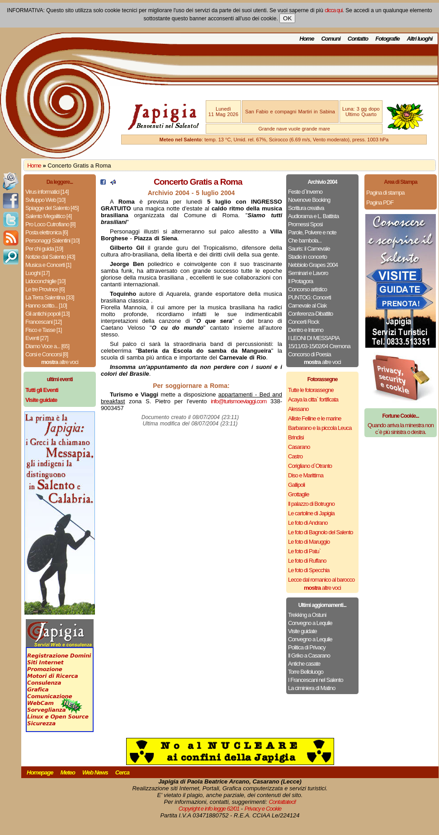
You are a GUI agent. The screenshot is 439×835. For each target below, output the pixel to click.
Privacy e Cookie (263, 808)
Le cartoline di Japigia (311, 513)
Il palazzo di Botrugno (311, 503)
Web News (95, 772)
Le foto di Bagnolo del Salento (320, 532)
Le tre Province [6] (45, 289)
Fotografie (387, 38)
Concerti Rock (303, 321)
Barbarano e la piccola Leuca (319, 427)
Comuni (330, 38)
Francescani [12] (43, 321)
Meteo (67, 772)
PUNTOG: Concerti (309, 297)
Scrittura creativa (306, 208)
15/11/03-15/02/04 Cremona (319, 346)
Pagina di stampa (385, 192)
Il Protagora (300, 281)
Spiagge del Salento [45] (52, 208)
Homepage (40, 772)
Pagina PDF (379, 202)
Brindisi (296, 437)
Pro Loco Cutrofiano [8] (50, 224)
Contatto (358, 38)
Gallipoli (296, 484)
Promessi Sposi (305, 224)
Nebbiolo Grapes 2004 (313, 264)
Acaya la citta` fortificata (313, 399)
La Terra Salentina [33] (49, 297)
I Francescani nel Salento (315, 679)
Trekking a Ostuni (307, 614)
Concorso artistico (307, 289)
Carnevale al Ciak (307, 305)
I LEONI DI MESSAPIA (314, 338)
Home (306, 38)
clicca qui (333, 10)
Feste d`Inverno (305, 191)
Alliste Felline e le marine (314, 418)
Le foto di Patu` (304, 551)
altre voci (59, 362)
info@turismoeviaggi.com (238, 401)
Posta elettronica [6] (46, 232)
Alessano (298, 409)
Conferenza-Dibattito (310, 313)
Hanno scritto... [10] (46, 305)
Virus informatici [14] (47, 191)
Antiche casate (304, 663)
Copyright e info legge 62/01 (209, 808)
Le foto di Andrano (308, 522)
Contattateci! (282, 801)
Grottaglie (298, 494)
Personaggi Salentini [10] (52, 240)
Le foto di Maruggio (309, 541)
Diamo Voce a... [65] (47, 346)
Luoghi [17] (37, 273)
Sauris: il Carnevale (309, 248)
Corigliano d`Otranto (310, 465)
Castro (295, 456)
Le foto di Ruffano (307, 560)
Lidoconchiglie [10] (45, 281)
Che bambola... (304, 240)
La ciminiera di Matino (311, 688)
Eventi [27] (36, 338)
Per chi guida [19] (44, 248)
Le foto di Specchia (309, 570)
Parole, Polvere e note (312, 232)
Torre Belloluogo (305, 671)
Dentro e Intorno (305, 330)
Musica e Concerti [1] (48, 264)
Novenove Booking (309, 199)
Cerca (122, 772)
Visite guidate (302, 631)
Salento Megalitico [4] (48, 216)
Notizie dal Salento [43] (50, 256)
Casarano (299, 446)
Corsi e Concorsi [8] (46, 354)
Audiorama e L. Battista (313, 216)
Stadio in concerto (307, 256)
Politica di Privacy (307, 647)
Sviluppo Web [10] (45, 199)
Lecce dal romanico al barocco (321, 579)
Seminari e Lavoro (308, 273)
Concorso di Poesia (309, 354)
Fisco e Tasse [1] (43, 330)
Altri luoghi (420, 38)
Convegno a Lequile (310, 623)
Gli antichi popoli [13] (47, 313)
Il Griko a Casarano (309, 655)
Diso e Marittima (305, 475)
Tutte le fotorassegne (311, 390)
